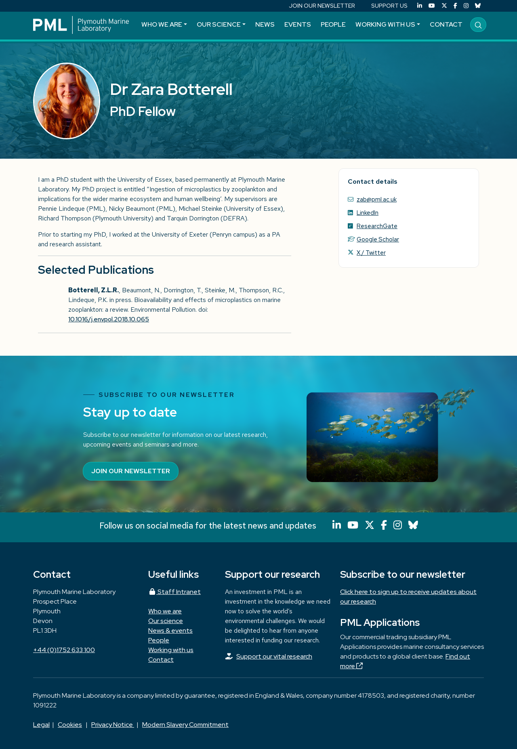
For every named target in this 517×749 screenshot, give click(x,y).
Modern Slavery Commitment (185, 724)
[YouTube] (432, 6)
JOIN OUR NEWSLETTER (322, 5)
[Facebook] (455, 6)
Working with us (385, 24)
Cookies (70, 724)
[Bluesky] (478, 6)
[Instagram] (466, 6)
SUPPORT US (389, 5)
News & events (170, 630)
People (333, 24)
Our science (219, 24)
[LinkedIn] (419, 6)
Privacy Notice (112, 724)
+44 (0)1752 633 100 (64, 650)
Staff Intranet (174, 591)
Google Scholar (378, 239)
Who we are (161, 24)
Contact (446, 24)
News (265, 24)
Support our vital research (274, 656)
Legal (41, 724)
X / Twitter (371, 252)
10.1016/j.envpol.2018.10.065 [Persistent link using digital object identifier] (108, 319)
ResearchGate (377, 226)
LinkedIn (367, 212)
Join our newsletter (130, 471)
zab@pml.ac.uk (377, 199)
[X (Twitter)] (444, 6)
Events (297, 24)
